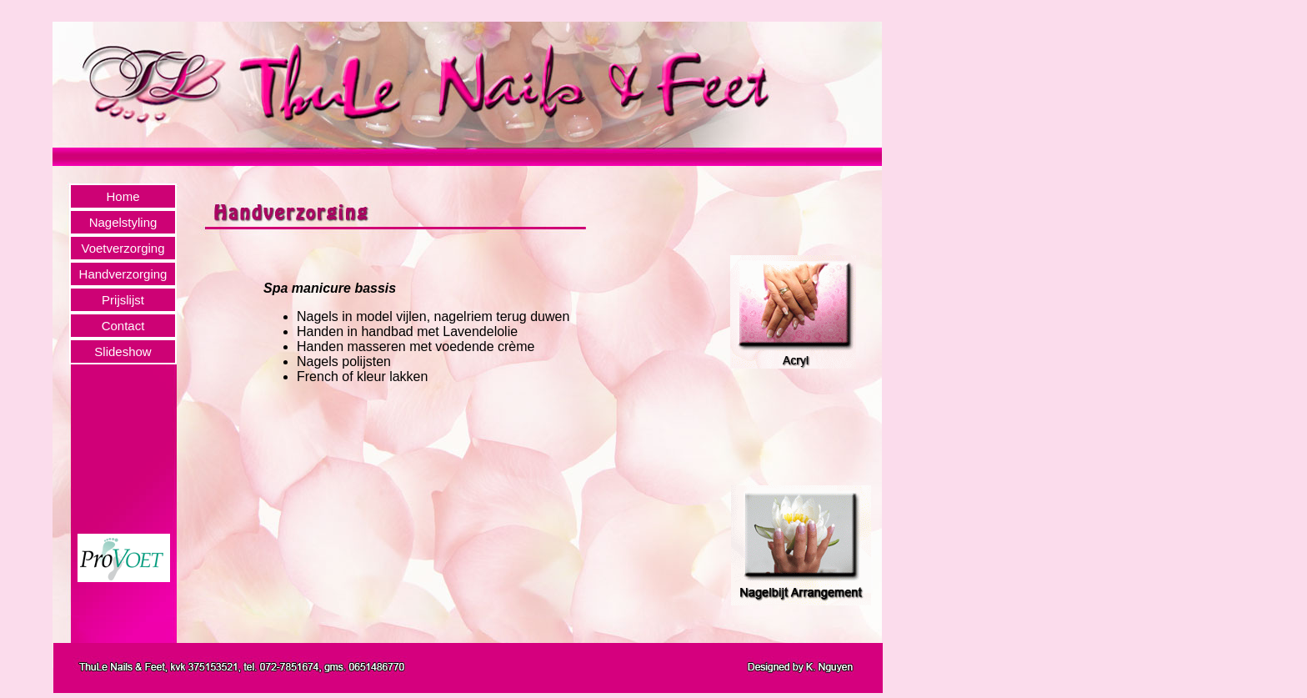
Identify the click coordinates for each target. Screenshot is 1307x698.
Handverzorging (123, 274)
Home (122, 196)
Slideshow (122, 351)
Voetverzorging (122, 248)
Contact (123, 326)
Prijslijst (123, 300)
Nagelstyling (123, 222)
